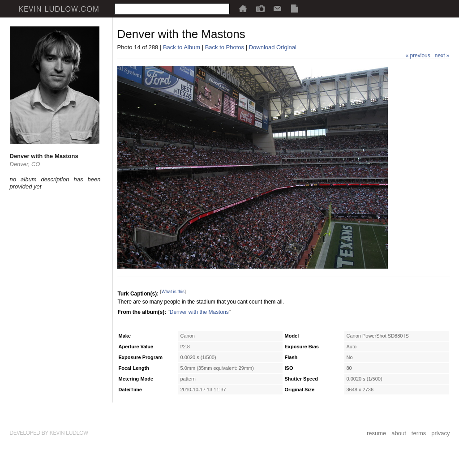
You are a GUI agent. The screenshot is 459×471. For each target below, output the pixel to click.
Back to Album (181, 47)
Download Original (272, 47)
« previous (417, 55)
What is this (172, 291)
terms (419, 433)
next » (442, 55)
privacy (440, 433)
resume (376, 433)
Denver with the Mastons (199, 312)
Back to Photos (224, 47)
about (398, 433)
